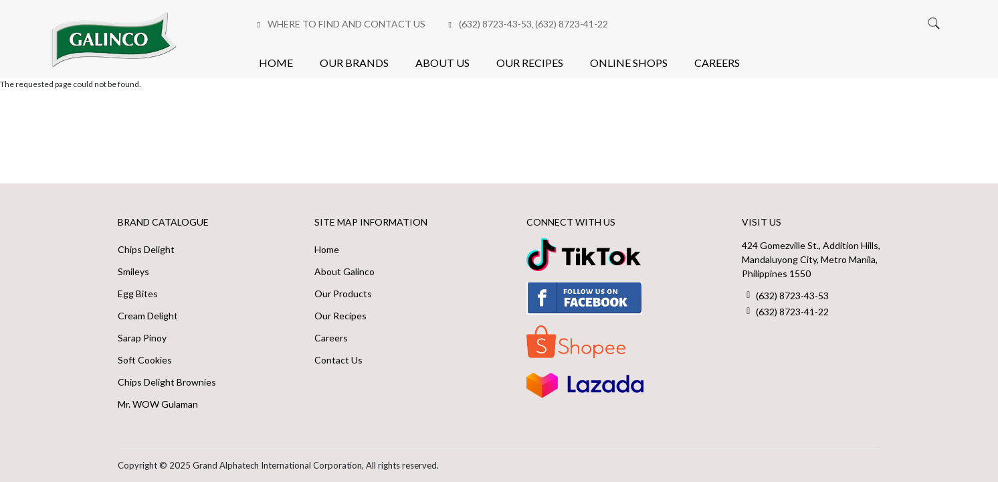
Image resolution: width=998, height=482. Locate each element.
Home (276, 62)
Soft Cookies (145, 360)
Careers (717, 62)
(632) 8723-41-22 (571, 23)
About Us (442, 62)
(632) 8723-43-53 (495, 23)
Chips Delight (146, 249)
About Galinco (344, 271)
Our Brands (354, 62)
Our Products (343, 293)
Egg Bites (138, 293)
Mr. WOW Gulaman (158, 404)
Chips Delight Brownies (167, 382)
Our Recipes (529, 62)
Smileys (133, 271)
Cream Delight (148, 315)
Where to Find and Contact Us (346, 23)
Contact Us (338, 360)
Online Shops (629, 62)
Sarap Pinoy (142, 337)
